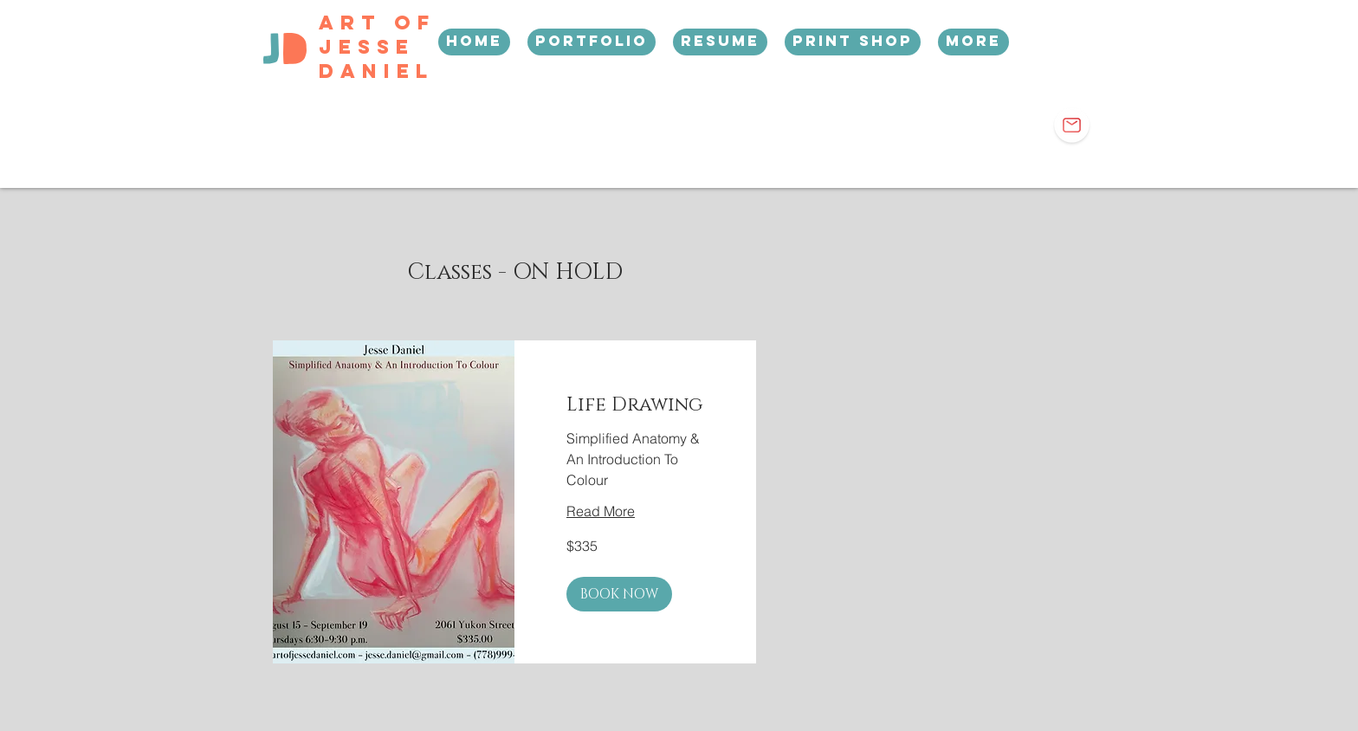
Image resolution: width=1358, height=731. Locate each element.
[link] (635, 404)
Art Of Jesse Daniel (377, 46)
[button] (619, 594)
